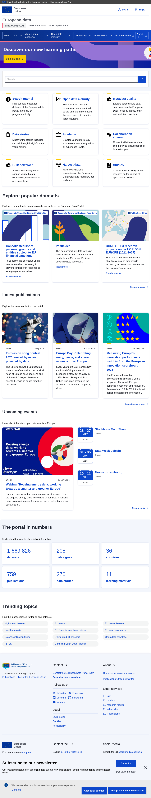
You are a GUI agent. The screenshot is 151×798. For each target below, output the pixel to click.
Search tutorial (22, 98)
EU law (107, 696)
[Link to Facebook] (75, 693)
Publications (100, 35)
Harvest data (71, 164)
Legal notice (59, 717)
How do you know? (61, 2)
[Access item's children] (21, 35)
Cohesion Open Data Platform (70, 644)
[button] (140, 9)
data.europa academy (31, 35)
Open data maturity (56, 35)
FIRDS (8, 644)
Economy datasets (114, 623)
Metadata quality (124, 98)
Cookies (57, 721)
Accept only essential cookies (127, 790)
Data (15, 35)
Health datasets (13, 630)
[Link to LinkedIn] (59, 698)
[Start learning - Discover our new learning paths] (15, 59)
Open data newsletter (116, 637)
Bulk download (22, 165)
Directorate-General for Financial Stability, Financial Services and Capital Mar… (27, 213)
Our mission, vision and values (119, 673)
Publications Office (139, 213)
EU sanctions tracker (116, 630)
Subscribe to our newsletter (67, 677)
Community (81, 35)
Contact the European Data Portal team (73, 673)
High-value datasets (15, 623)
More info (16, 790)
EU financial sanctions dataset (70, 630)
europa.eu (27, 752)
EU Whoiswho (110, 709)
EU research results (113, 705)
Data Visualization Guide (18, 637)
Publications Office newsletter (118, 679)
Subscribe (126, 763)
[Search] (71, 79)
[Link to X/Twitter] (59, 693)
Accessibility (59, 726)
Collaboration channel (122, 135)
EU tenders (109, 700)
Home (7, 35)
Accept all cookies (94, 790)
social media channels (130, 752)
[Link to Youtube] (59, 702)
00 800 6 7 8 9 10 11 (71, 752)
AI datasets (61, 623)
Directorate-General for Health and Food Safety (77, 213)
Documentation (124, 35)
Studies (118, 165)
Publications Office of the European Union (24, 677)
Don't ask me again (126, 771)
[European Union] (14, 9)
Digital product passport (67, 637)
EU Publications (111, 713)
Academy (69, 134)
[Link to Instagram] (75, 698)
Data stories (20, 134)
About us (142, 35)
